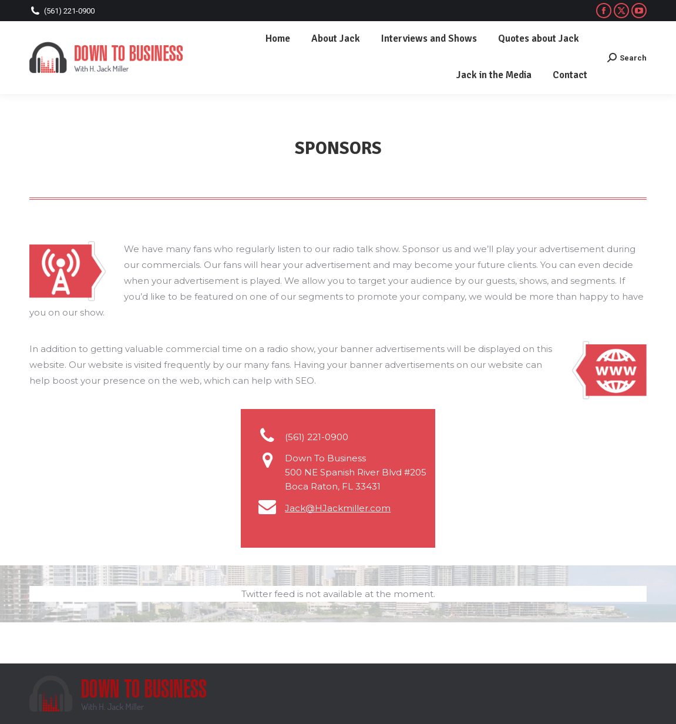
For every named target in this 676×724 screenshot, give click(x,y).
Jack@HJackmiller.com (338, 508)
